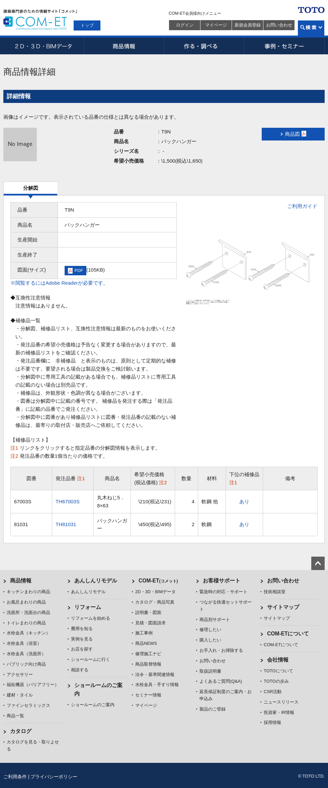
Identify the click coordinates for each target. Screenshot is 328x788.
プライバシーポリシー (53, 776)
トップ (87, 25)
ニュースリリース (281, 702)
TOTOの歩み (276, 681)
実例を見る (82, 638)
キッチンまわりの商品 (28, 591)
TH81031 (66, 524)
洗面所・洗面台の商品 (28, 612)
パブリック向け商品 (26, 664)
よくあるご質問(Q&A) (220, 681)
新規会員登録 (248, 24)
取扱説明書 (210, 671)
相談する (79, 669)
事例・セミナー (284, 46)
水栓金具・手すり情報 (157, 684)
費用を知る (82, 628)
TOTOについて (278, 670)
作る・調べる (204, 46)
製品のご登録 (212, 709)
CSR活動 (272, 691)
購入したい (210, 639)
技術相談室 (274, 591)
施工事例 (144, 632)
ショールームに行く (90, 659)
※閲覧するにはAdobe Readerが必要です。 (59, 283)
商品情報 (124, 46)
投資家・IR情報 (279, 712)
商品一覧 (15, 715)
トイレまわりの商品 (26, 622)
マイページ (216, 24)
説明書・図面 (148, 612)
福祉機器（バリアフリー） (33, 684)
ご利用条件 (15, 776)
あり (244, 501)
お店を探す (82, 649)
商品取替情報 (148, 664)
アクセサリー (20, 674)
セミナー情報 (148, 694)
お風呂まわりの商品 (26, 602)
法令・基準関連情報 (154, 674)
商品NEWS (146, 643)
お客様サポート (221, 580)
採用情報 (272, 722)
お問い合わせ (279, 24)
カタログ (20, 731)
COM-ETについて (288, 633)
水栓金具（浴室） (24, 643)
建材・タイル (20, 694)
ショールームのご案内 (92, 704)
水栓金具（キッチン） (28, 632)
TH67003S (68, 501)
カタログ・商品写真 (154, 602)
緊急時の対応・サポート (223, 591)
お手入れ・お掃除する (221, 650)
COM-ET (158, 580)
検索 (311, 28)
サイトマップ (283, 607)
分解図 (30, 188)
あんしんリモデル (95, 580)
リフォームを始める (90, 618)
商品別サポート (214, 619)
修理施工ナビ (148, 653)
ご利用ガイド (302, 206)
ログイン (184, 24)
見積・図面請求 (150, 622)
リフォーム (87, 607)
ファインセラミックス (28, 705)
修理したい (210, 629)
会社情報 (278, 660)
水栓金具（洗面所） (26, 653)
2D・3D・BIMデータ (43, 46)
